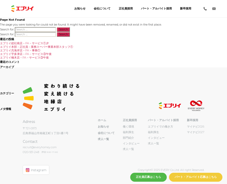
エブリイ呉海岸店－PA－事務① (20, 50)
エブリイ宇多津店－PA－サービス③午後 (26, 54)
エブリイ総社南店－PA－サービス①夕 (24, 43)
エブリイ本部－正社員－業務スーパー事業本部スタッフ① (36, 47)
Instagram (36, 170)
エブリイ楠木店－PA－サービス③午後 (24, 57)
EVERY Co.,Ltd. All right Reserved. (182, 170)
